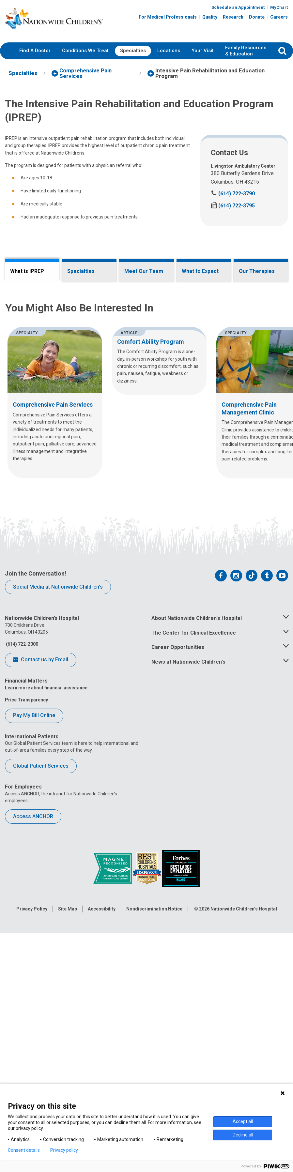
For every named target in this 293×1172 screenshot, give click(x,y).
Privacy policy (64, 1150)
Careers (279, 17)
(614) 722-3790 (233, 193)
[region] (146, 671)
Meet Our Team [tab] (143, 271)
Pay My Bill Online (34, 985)
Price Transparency (26, 968)
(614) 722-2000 (21, 913)
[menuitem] (35, 51)
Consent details (24, 1150)
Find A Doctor (35, 50)
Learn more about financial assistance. (47, 956)
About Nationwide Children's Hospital (196, 887)
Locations (168, 50)
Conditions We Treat (85, 50)
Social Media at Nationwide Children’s (58, 856)
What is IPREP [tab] (27, 271)
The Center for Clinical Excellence (193, 902)
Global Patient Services (41, 1035)
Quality (209, 17)
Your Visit (203, 50)
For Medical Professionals (168, 17)
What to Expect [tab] (200, 271)
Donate (257, 17)
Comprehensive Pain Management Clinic (202, 433)
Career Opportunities (177, 916)
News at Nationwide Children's (188, 931)
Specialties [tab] (81, 271)
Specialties (133, 50)
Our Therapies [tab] (257, 271)
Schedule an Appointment (238, 7)
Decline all (243, 1134)
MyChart (279, 7)
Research (233, 17)
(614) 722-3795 (233, 206)
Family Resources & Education (245, 51)
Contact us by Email (40, 929)
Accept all (243, 1121)
